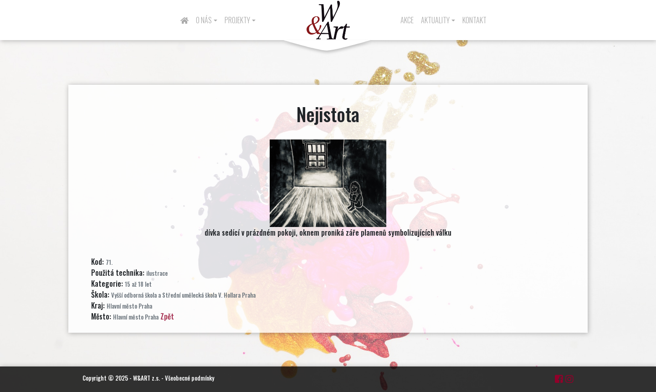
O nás (204, 20)
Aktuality (435, 20)
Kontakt (474, 20)
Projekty (237, 20)
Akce (407, 20)
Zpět (167, 316)
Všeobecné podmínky (189, 377)
